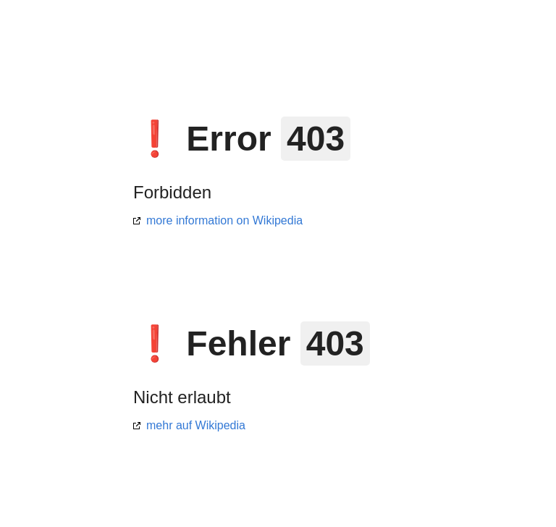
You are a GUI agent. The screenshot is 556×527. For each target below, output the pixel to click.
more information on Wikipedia (224, 220)
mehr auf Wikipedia (195, 425)
